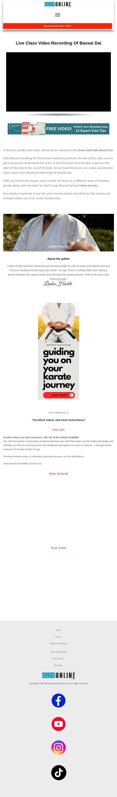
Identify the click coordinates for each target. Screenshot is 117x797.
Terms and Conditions (58, 652)
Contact (58, 637)
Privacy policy (58, 658)
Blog (58, 630)
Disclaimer (58, 665)
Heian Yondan (88, 185)
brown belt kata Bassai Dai (95, 150)
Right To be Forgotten (58, 643)
